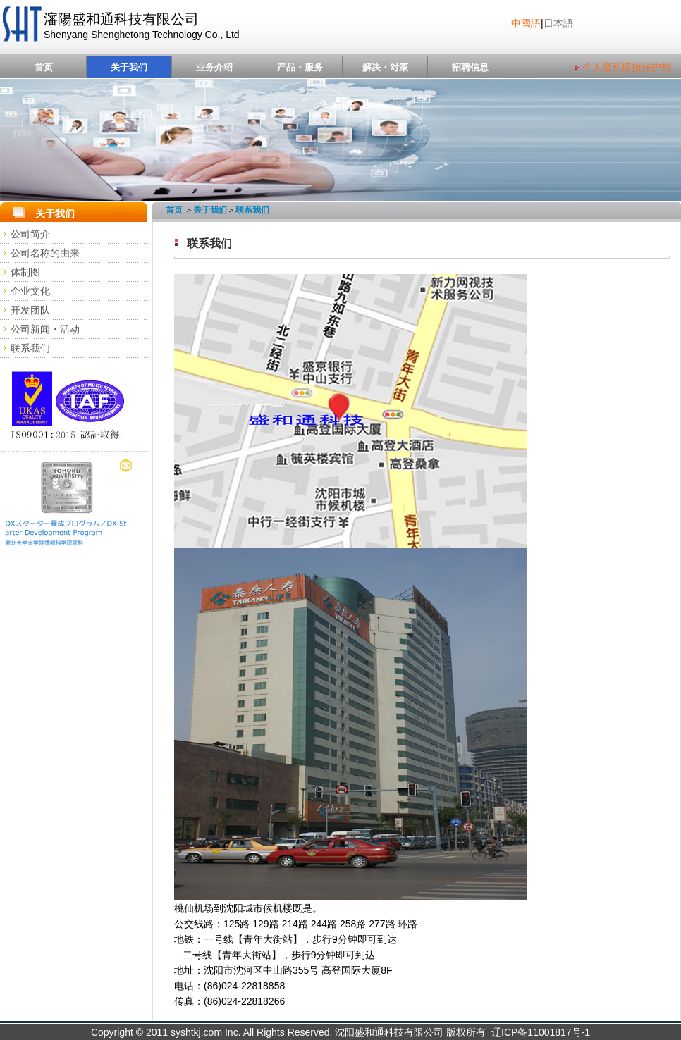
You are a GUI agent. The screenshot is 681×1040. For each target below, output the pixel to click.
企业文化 (30, 291)
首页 (44, 67)
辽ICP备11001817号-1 (540, 1032)
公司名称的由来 (45, 253)
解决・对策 (385, 67)
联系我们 (30, 348)
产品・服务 (300, 67)
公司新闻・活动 (45, 329)
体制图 (25, 272)
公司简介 (30, 234)
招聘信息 (470, 67)
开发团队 (30, 310)
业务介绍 (214, 67)
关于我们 (129, 67)
